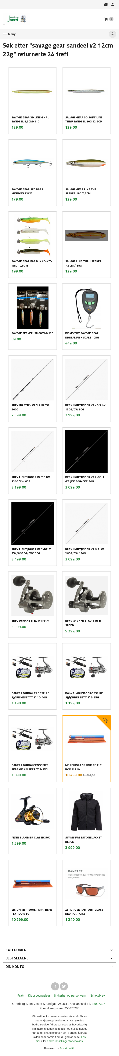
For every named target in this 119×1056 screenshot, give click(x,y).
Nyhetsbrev (97, 995)
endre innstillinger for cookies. (65, 1041)
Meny (9, 34)
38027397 (98, 1003)
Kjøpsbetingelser (39, 995)
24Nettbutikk (67, 1048)
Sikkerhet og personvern (70, 995)
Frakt (20, 995)
